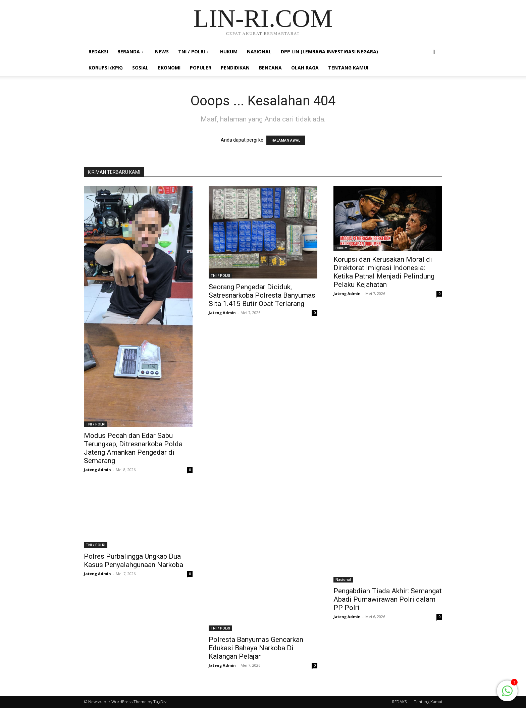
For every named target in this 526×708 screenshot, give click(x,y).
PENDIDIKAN (235, 67)
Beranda (130, 51)
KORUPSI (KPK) (106, 67)
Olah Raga (305, 67)
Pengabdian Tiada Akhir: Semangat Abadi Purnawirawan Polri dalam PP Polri (387, 599)
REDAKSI (98, 51)
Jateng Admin (97, 469)
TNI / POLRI (193, 51)
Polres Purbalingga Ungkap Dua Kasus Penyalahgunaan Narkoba (133, 560)
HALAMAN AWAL (285, 140)
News (162, 51)
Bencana (270, 67)
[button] (434, 52)
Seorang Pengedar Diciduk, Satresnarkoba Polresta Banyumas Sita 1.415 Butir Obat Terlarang (262, 295)
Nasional (259, 51)
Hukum (229, 51)
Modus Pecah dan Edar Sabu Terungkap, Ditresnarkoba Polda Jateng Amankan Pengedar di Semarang (133, 448)
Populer (200, 67)
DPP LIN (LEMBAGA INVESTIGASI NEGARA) (329, 51)
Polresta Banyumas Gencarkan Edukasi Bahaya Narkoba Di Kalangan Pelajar (256, 648)
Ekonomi (169, 67)
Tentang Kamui (348, 67)
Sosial (140, 67)
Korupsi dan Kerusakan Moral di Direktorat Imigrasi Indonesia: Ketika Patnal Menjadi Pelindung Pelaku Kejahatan (383, 272)
